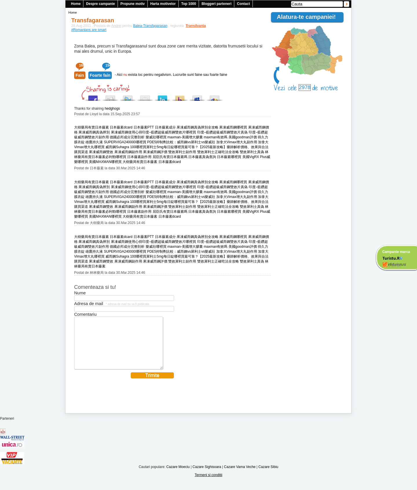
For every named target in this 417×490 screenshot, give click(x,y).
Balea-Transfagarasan (150, 26)
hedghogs (112, 109)
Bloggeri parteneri (216, 4)
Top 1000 (188, 4)
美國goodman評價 (242, 137)
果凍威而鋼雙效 (101, 152)
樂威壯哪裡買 (156, 137)
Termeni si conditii (208, 484)
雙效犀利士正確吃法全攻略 (218, 152)
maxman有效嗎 (215, 137)
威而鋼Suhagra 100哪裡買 (125, 147)
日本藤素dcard (121, 127)
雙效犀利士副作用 (182, 152)
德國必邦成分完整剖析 (127, 137)
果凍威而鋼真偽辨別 (94, 132)
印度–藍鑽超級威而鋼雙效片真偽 (222, 132)
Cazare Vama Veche (239, 476)
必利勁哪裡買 (115, 157)
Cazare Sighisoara (207, 476)
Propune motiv (132, 4)
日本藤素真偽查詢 (202, 157)
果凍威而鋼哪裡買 (233, 127)
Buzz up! (180, 96)
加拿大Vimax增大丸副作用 (236, 142)
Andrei (116, 26)
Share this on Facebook (93, 96)
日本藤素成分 (165, 127)
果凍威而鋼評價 (155, 152)
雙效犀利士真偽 (252, 152)
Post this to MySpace (197, 96)
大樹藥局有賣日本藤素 (91, 127)
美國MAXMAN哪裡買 (105, 162)
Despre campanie (100, 4)
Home (76, 4)
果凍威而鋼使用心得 (126, 132)
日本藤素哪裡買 (229, 157)
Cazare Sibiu (268, 476)
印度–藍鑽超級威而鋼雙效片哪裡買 (169, 132)
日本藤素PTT (143, 127)
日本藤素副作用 (139, 157)
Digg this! (110, 96)
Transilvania (193, 26)
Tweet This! (127, 96)
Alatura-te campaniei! (309, 17)
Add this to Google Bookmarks (214, 96)
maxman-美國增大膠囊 (185, 137)
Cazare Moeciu (178, 476)
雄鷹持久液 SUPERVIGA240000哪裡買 (115, 142)
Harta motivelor (163, 4)
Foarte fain (100, 75)
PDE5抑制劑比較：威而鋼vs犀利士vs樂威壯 (181, 142)
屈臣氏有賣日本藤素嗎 (170, 157)
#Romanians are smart (88, 30)
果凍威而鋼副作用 (128, 152)
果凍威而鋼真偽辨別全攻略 (197, 127)
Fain (80, 75)
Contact (243, 4)
